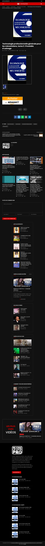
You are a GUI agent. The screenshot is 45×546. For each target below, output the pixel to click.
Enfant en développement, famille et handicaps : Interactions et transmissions (26, 254)
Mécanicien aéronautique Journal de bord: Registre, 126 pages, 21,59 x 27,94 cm (8, 185)
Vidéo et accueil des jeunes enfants (17, 1)
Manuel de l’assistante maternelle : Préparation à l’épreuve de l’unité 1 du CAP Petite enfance (26, 263)
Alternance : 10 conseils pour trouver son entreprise (24, 394)
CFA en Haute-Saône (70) (24, 523)
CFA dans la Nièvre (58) (24, 487)
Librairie (8, 6)
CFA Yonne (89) (22, 479)
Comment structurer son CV (24, 387)
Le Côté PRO (5, 50)
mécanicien (5, 126)
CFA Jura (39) (22, 515)
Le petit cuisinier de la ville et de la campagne (31, 135)
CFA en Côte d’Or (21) (23, 495)
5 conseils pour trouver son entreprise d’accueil (24, 405)
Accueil (3, 6)
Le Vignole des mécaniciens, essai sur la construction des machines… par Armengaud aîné (22, 158)
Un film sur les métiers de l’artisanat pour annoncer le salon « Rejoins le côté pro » (26, 350)
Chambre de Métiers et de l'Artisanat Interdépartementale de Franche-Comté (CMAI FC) (26, 542)
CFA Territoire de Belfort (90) (25, 507)
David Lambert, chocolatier (24, 309)
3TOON (25, 544)
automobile (18, 124)
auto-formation (11, 124)
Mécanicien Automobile (21, 6)
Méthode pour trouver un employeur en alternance (23, 399)
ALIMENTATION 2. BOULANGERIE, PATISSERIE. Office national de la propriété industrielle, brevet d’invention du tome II (11, 135)
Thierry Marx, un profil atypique (25, 317)
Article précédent (6, 132)
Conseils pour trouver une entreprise (23, 411)
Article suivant (40, 132)
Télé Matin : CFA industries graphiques (25, 357)
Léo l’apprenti (23, 364)
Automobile (13, 6)
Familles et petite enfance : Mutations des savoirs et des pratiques (26, 245)
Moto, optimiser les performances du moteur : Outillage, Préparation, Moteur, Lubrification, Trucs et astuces (36, 167)
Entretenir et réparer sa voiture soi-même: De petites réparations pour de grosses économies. (8, 167)
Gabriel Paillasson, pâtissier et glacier (25, 343)
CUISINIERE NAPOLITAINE (25, 235)
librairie (35, 124)
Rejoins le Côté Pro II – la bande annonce (22, 289)
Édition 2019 (22, 434)
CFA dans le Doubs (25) (24, 531)
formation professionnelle (26, 124)
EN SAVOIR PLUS (16, 472)
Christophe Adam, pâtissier (24, 325)
